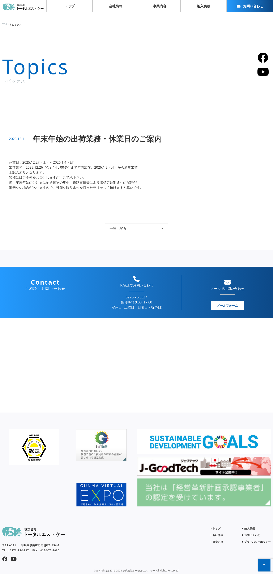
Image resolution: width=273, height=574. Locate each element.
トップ (216, 528)
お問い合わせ (251, 535)
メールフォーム (227, 305)
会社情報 (217, 535)
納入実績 (248, 528)
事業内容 (217, 542)
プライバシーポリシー (256, 542)
